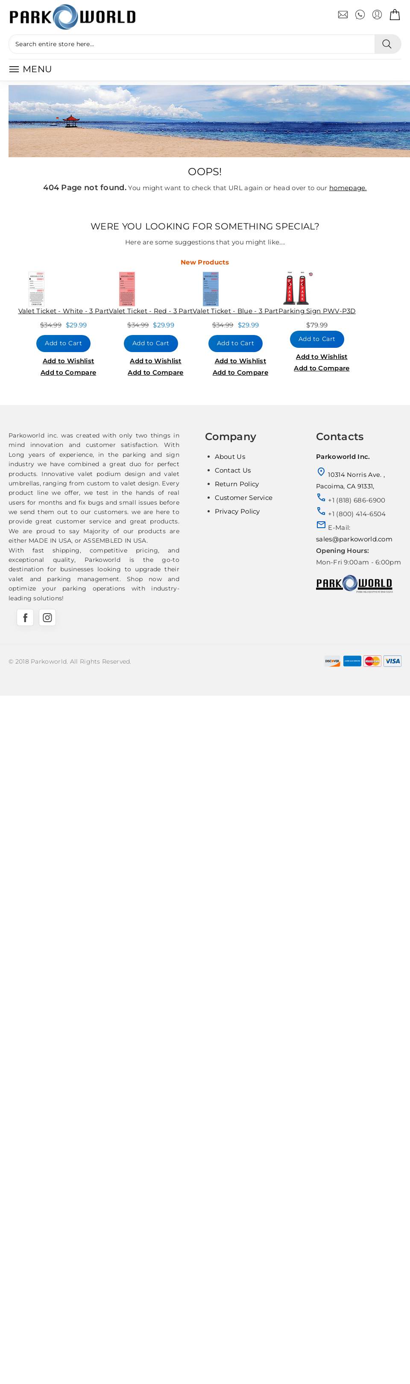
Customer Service (244, 498)
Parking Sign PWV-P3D (317, 311)
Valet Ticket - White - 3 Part (63, 311)
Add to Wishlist (68, 361)
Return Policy (237, 484)
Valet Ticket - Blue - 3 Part (235, 311)
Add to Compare (68, 372)
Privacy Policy (237, 511)
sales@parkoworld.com (354, 539)
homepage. (348, 188)
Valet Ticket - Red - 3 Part (151, 311)
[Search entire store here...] (192, 44)
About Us (230, 457)
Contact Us (233, 470)
